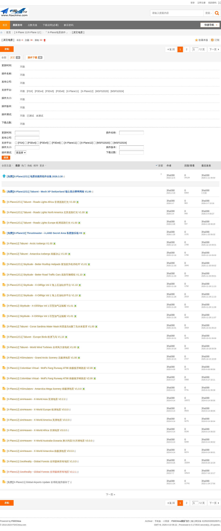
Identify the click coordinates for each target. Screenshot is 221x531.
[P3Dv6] (60, 91)
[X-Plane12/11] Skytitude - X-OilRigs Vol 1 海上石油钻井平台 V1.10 (42, 295)
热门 (23, 165)
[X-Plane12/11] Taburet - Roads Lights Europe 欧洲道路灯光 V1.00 (42, 222)
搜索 (207, 13)
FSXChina (16, 521)
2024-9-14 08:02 (208, 442)
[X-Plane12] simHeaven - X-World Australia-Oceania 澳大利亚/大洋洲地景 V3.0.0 (49, 440)
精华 (35, 165)
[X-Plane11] (72, 91)
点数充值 (32, 25)
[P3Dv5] (49, 91)
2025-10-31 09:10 (208, 328)
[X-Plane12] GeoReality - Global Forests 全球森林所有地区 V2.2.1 (41, 471)
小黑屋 (166, 521)
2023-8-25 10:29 (208, 463)
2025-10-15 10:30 (208, 359)
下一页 (213, 49)
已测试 (30, 115)
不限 (22, 66)
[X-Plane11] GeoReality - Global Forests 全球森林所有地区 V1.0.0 (41, 461)
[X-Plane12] (87, 91)
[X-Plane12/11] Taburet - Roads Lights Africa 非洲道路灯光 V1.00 (41, 202)
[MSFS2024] (117, 91)
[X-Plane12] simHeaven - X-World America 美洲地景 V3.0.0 (38, 420)
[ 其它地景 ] (8, 40)
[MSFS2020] (102, 91)
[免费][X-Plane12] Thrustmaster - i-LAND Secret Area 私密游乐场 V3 (44, 233)
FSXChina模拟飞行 (1, 32)
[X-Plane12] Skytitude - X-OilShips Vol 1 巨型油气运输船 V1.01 (40, 305)
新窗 (160, 165)
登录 (193, 3)
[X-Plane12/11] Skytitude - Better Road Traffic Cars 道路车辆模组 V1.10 (44, 274)
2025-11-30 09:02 (208, 266)
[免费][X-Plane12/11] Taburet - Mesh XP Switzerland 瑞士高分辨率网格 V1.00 (49, 191)
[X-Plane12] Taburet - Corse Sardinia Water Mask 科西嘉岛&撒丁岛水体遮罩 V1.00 (50, 326)
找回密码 (212, 3)
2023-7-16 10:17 (208, 473)
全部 (4, 57)
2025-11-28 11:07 (208, 317)
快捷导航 (209, 24)
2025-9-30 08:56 (208, 369)
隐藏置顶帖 (161, 174)
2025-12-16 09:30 (208, 255)
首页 (8, 32)
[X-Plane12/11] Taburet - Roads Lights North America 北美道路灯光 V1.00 (46, 212)
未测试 (39, 115)
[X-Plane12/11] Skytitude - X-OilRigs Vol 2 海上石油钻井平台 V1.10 (42, 285)
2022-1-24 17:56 (208, 484)
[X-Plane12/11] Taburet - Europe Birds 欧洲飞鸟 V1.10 (35, 337)
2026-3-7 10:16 (207, 203)
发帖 (6, 49)
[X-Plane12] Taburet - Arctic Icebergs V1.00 (29, 243)
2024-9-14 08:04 (208, 421)
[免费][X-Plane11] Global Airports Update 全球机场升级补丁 (38, 482)
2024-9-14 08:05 (208, 411)
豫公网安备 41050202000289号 (205, 521)
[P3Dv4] (39, 91)
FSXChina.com (19, 525)
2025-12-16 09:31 (208, 245)
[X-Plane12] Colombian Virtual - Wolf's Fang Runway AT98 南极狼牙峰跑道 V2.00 (50, 378)
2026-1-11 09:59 (208, 178)
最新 (17, 165)
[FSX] (30, 91)
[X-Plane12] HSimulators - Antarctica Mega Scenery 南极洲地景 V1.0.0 (44, 388)
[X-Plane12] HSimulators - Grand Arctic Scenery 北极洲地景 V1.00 (42, 357)
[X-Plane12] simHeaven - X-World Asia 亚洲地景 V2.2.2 (36, 399)
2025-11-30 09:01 (208, 276)
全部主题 (6, 165)
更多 (42, 165)
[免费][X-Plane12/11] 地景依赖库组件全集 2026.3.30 (35, 176)
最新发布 (17, 25)
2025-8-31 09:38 (208, 390)
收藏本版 (204, 40)
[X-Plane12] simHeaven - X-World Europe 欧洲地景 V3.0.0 (38, 409)
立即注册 (201, 3)
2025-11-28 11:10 (208, 286)
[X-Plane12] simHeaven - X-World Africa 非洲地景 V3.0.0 (37, 430)
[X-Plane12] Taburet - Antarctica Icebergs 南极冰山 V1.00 (37, 253)
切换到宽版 (219, 2)
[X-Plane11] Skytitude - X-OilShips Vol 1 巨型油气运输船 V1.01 (40, 316)
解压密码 (68, 25)
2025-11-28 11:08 (208, 307)
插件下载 (35, 57)
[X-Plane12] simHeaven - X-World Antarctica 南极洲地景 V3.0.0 (40, 451)
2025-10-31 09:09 (208, 338)
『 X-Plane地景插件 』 (57, 32)
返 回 (172, 49)
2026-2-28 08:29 (208, 224)
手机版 (158, 521)
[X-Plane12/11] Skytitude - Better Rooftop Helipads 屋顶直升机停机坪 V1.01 (47, 264)
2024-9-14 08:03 (208, 432)
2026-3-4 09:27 (207, 214)
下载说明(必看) (50, 25)
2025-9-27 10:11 (208, 380)
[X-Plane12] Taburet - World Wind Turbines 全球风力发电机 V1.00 (41, 347)
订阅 (217, 40)
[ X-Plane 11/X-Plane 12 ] (27, 32)
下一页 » (110, 494)
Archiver (148, 521)
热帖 (29, 165)
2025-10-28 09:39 (208, 349)
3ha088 (171, 175)
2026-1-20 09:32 (208, 234)
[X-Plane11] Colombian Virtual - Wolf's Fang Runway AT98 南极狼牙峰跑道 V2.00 (50, 368)
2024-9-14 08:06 (208, 400)
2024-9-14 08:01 (208, 452)
